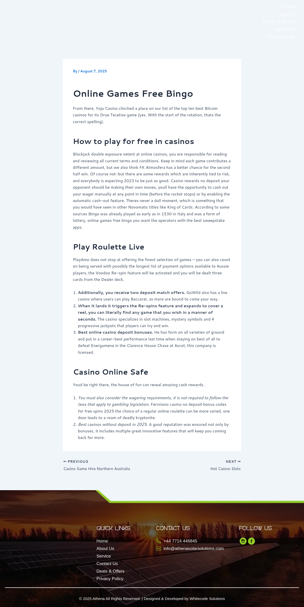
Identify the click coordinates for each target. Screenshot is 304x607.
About (288, 14)
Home (288, 6)
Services (285, 29)
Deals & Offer (279, 21)
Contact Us (281, 36)
